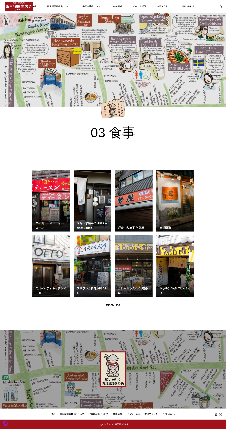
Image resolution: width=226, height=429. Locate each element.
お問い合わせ (187, 6)
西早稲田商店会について (59, 6)
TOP (34, 6)
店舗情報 (117, 6)
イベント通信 (139, 6)
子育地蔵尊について (92, 6)
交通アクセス (163, 6)
